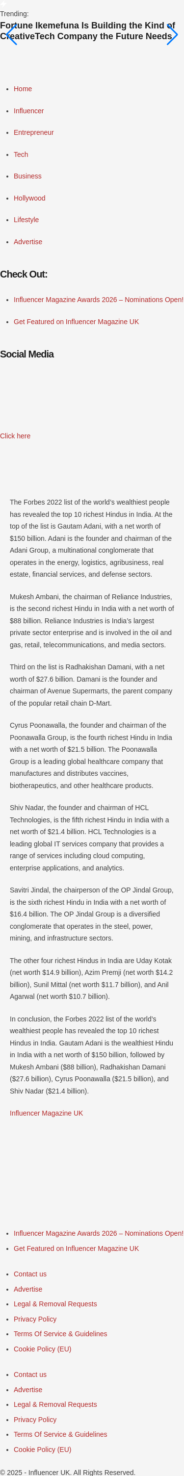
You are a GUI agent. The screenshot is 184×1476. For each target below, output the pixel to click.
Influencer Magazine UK (46, 1113)
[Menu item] (99, 1233)
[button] (15, 436)
